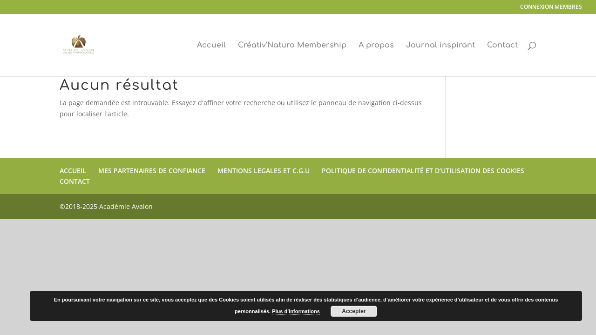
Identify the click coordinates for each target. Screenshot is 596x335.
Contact (502, 45)
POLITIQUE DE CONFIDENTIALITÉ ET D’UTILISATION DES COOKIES (423, 170)
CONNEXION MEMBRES (551, 7)
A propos (376, 45)
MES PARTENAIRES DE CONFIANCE (151, 170)
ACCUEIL (73, 170)
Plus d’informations (296, 311)
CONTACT (75, 181)
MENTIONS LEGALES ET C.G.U (263, 170)
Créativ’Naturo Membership (292, 45)
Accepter (354, 311)
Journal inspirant (440, 45)
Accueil (211, 45)
